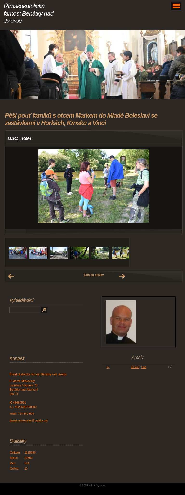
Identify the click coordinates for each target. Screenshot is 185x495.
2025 (143, 367)
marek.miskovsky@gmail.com (28, 420)
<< (108, 367)
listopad (135, 367)
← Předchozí (11, 276)
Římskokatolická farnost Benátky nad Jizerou (28, 13)
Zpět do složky (94, 274)
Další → (122, 276)
